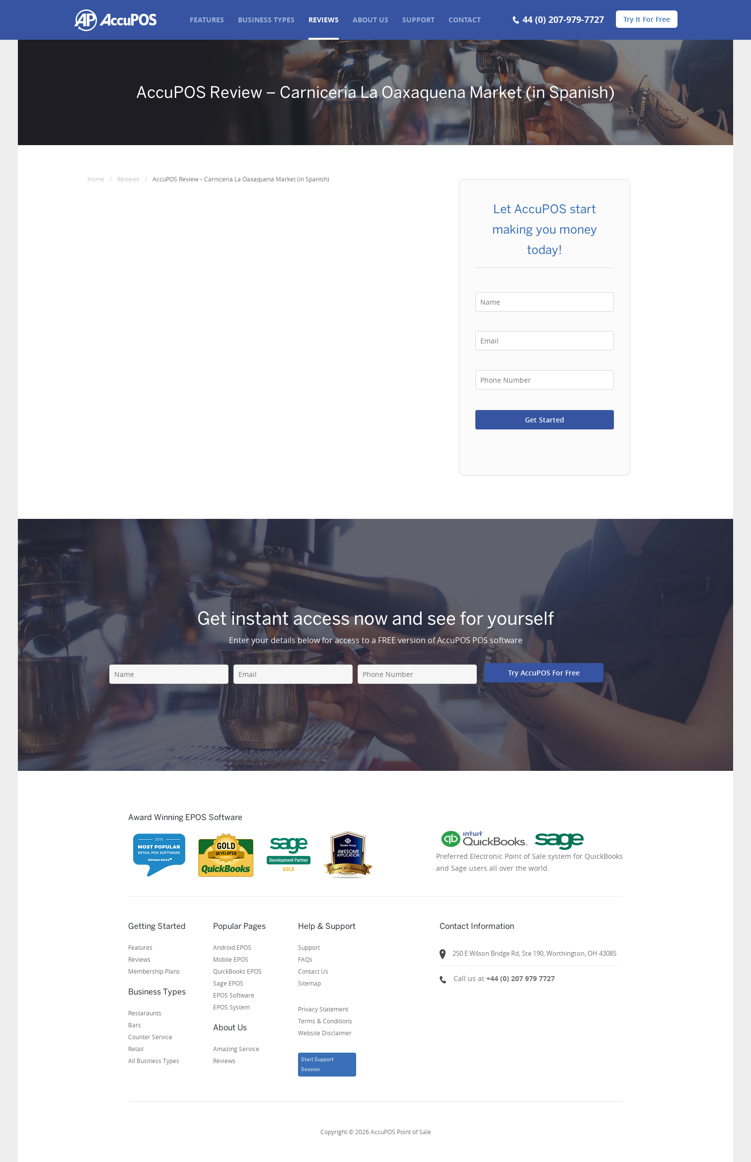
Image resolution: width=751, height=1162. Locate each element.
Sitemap (309, 983)
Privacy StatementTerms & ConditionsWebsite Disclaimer (325, 1021)
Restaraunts (144, 1013)
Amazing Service (236, 1049)
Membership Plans (154, 971)
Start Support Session (317, 1064)
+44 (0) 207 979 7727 (520, 978)
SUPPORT (418, 19)
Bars (134, 1025)
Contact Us (313, 971)
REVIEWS (323, 19)
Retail (136, 1049)
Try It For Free (646, 19)
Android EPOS (232, 947)
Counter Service (150, 1037)
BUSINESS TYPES (266, 19)
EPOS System (231, 1007)
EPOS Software (233, 995)
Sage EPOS (228, 983)
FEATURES (207, 19)
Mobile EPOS (230, 959)
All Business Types (153, 1061)
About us (370, 19)
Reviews (139, 959)
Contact (465, 19)
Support (309, 947)
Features (140, 947)
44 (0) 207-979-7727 (563, 19)
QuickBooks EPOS (237, 971)
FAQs (305, 959)
